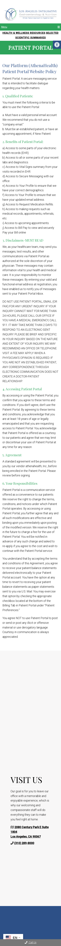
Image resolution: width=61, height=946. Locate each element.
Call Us (30, 942)
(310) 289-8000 (24, 843)
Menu (4, 27)
